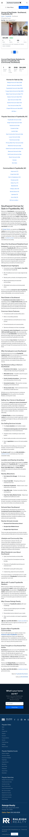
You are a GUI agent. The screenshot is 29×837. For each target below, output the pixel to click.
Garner (3, 740)
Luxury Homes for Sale (14, 137)
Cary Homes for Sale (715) (14, 105)
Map (14, 834)
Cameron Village (6, 755)
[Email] (14, 703)
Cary (3, 729)
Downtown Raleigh (6, 757)
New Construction (6, 786)
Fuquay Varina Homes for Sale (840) (14, 91)
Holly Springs (5, 742)
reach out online (22, 620)
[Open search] (25, 2)
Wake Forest (5, 746)
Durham (4, 735)
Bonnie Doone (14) (14, 191)
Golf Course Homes (6, 797)
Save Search (23, 7)
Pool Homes (5, 799)
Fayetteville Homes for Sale (14, 119)
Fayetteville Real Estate (22, 673)
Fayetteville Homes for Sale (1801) (14, 88)
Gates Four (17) (14, 183)
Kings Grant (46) (14, 174)
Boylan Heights (5, 753)
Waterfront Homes (6, 792)
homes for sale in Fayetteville (9, 634)
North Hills (4, 766)
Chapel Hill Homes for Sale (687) (14, 108)
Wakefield (4, 773)
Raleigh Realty (6, 229)
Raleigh (3, 744)
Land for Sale (14, 131)
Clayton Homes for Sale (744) (14, 97)
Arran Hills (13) (14, 197)
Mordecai (4, 764)
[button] (2, 2)
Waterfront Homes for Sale (14, 145)
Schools (14, 160)
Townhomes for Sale (14, 125)
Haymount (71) (14, 171)
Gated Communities (7, 795)
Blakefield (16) (14, 185)
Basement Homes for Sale (14, 151)
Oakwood (4, 768)
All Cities (14, 111)
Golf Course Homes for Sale (14, 154)
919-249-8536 (24, 676)
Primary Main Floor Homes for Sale (14, 142)
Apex (3, 727)
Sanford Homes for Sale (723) (14, 102)
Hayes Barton (5, 762)
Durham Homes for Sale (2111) (14, 85)
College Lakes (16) (14, 188)
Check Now (14, 707)
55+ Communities (6, 790)
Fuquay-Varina (5, 737)
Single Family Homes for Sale (14, 122)
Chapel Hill (4, 731)
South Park (4, 770)
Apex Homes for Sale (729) (14, 99)
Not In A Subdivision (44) (14, 177)
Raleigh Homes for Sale (7, 779)
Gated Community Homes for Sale (14, 148)
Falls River (4, 759)
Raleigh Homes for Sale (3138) (14, 82)
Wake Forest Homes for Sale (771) (14, 94)
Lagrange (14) (14, 194)
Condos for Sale (14, 128)
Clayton (4, 733)
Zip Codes (14, 163)
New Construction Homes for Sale (14, 134)
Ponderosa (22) (14, 180)
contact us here (10, 237)
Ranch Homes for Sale (14, 157)
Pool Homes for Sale (15, 140)
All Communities (14, 200)
